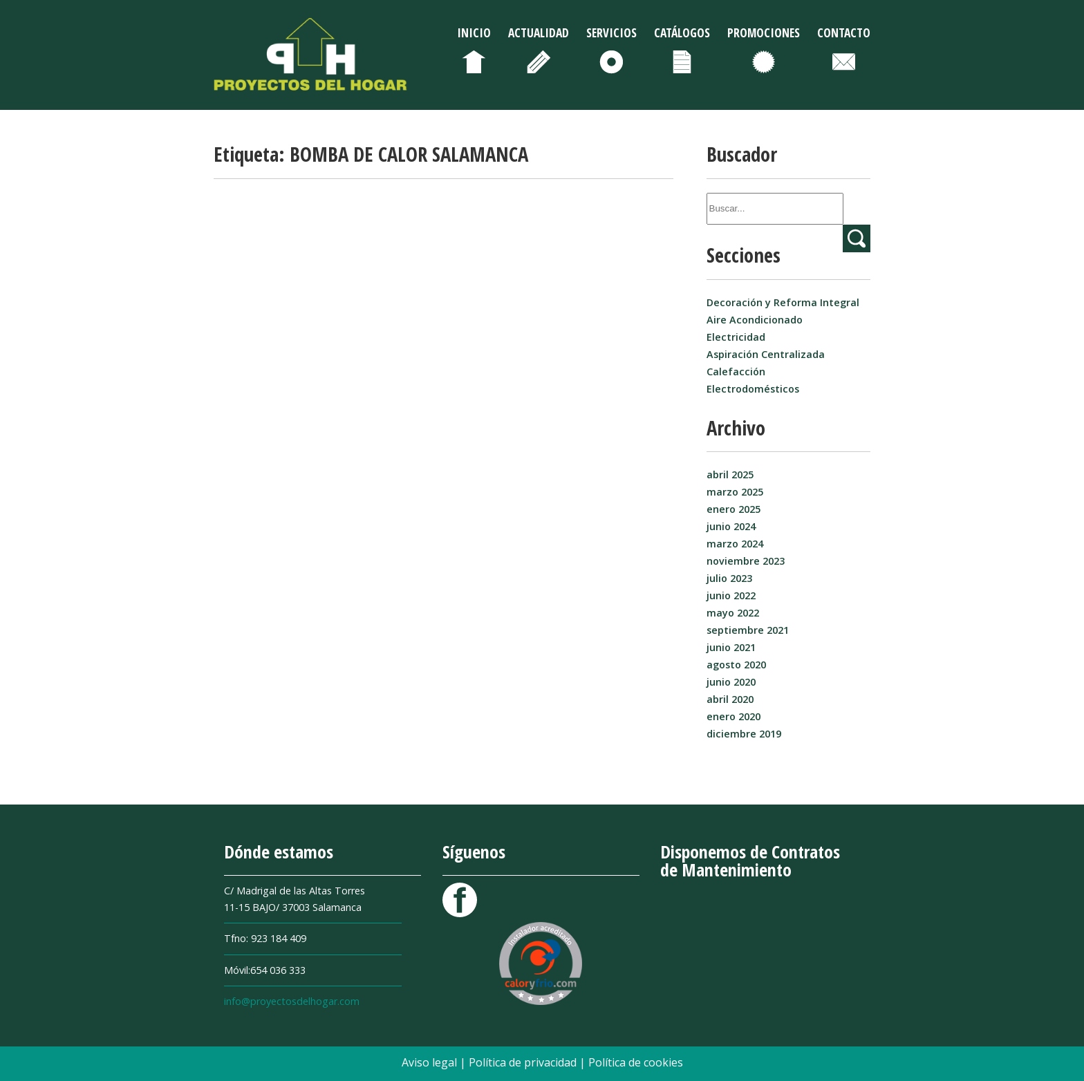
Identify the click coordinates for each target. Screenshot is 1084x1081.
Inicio (474, 32)
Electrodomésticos (753, 388)
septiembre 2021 (748, 630)
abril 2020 (730, 699)
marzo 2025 (735, 491)
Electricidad (736, 337)
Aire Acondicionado (755, 319)
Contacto (843, 32)
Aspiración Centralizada (766, 354)
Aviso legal (431, 1062)
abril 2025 (730, 474)
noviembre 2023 (746, 560)
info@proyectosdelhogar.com (291, 1001)
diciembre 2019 (744, 733)
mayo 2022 (733, 612)
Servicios (611, 32)
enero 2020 (733, 716)
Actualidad (538, 32)
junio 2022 (731, 595)
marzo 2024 (735, 543)
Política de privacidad (524, 1062)
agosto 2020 (736, 664)
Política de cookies (635, 1062)
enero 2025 (733, 509)
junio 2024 (731, 526)
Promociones (763, 32)
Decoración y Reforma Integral (783, 302)
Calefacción (736, 371)
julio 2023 (729, 578)
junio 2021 (731, 647)
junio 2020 (731, 681)
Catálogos (682, 32)
